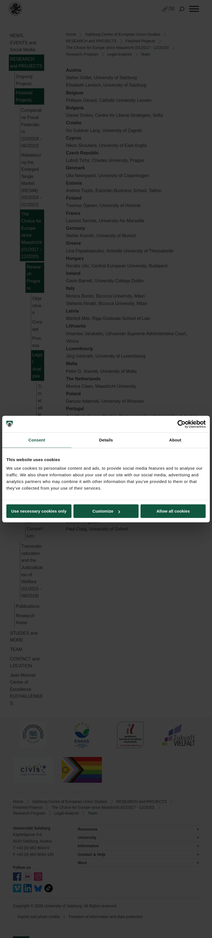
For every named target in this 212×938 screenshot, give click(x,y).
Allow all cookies (173, 511)
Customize (106, 511)
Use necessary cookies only (39, 511)
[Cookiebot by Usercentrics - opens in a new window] (181, 424)
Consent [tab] (36, 440)
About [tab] (175, 440)
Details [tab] (106, 440)
